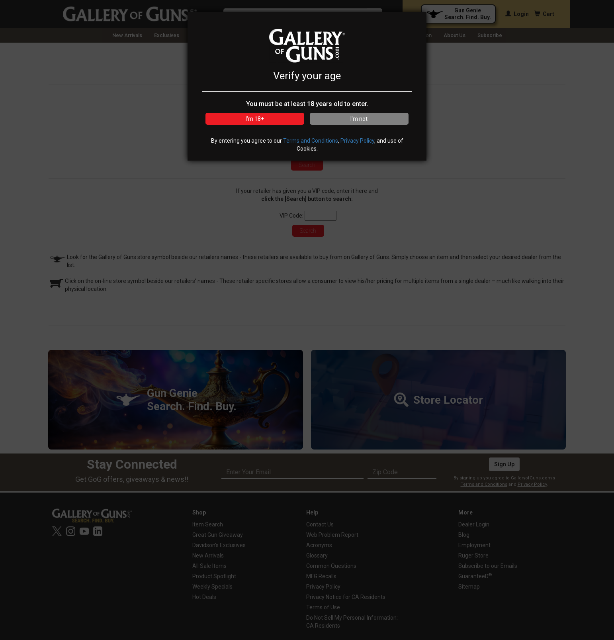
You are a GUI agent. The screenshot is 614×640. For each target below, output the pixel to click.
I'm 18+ (255, 119)
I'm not (359, 119)
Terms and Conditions (310, 140)
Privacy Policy (357, 140)
